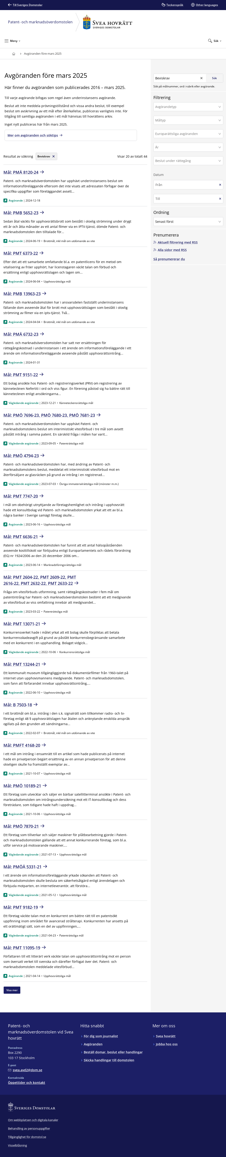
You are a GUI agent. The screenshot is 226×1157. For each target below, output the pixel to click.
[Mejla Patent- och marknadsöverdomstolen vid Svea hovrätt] (25, 1070)
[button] (188, 106)
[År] (186, 147)
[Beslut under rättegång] (186, 160)
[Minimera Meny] (12, 41)
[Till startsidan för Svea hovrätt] (13, 53)
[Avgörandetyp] (186, 106)
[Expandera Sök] (215, 41)
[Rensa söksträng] (46, 156)
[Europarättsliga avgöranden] (186, 133)
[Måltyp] (186, 120)
